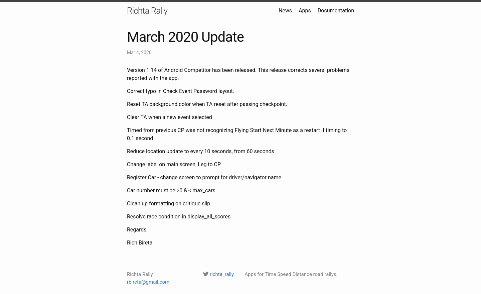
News (285, 10)
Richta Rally (147, 11)
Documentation (336, 10)
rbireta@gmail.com (148, 282)
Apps (305, 10)
